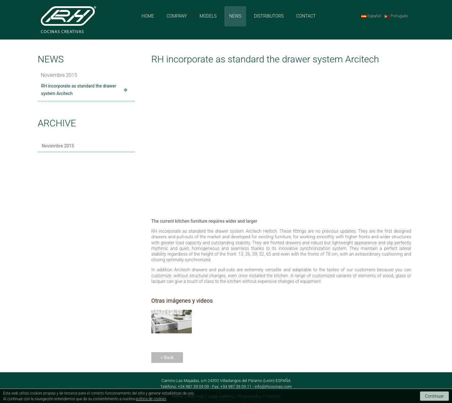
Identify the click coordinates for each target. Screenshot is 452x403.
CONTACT (306, 16)
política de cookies (151, 399)
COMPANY (176, 16)
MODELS (208, 16)
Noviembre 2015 (58, 145)
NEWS (235, 16)
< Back (167, 357)
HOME (148, 16)
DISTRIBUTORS (269, 16)
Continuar (434, 396)
